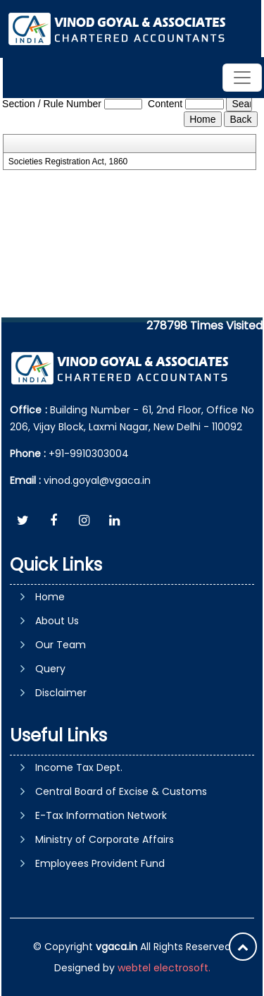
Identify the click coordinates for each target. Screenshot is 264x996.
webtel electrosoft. (164, 968)
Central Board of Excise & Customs (121, 791)
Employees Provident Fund (100, 863)
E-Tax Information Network (101, 815)
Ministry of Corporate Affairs (104, 839)
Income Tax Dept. (78, 767)
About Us (57, 621)
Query (50, 669)
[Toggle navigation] (242, 77)
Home (50, 597)
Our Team (60, 645)
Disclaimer (61, 693)
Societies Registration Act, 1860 (67, 161)
